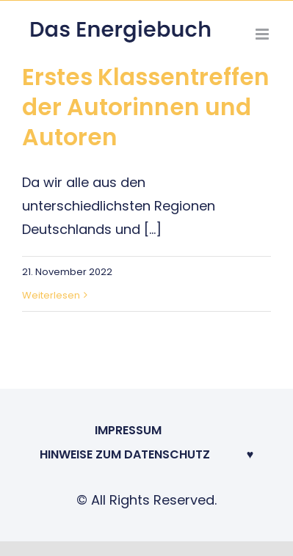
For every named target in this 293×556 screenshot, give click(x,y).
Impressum (128, 430)
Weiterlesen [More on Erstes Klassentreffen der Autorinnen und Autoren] (51, 295)
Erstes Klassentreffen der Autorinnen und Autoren (146, 107)
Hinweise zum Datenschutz (125, 454)
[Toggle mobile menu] (263, 34)
